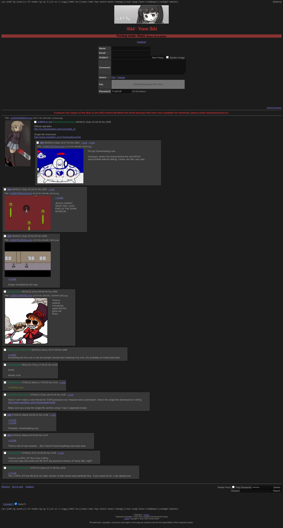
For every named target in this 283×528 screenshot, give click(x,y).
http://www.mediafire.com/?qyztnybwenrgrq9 (31, 405)
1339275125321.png (21, 242)
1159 (63, 470)
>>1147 (53, 418)
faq (96, 2)
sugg (64, 2)
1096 (64, 352)
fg (14, 2)
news (84, 2)
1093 (44, 238)
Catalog (29, 489)
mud (128, 2)
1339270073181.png (54, 149)
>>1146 (62, 385)
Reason (235, 493)
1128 (54, 367)
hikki (71, 2)
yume (19, 2)
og (40, 2)
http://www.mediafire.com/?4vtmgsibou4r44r (57, 139)
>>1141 (12, 422)
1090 (108, 124)
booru (142, 2)
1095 (55, 294)
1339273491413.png (21, 196)
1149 (53, 455)
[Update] (7, 506)
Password (246, 490)
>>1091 (59, 200)
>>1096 (92, 146)
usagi (134, 2)
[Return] (149, 36)
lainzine (173, 2)
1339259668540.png (21, 120)
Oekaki (121, 80)
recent (103, 2)
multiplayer (152, 2)
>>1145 (12, 425)
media (35, 2)
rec (77, 2)
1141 (55, 385)
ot (52, 2)
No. (104, 124)
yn (4, 2)
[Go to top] (17, 489)
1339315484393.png (21, 298)
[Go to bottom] (160, 36)
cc (56, 2)
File (113, 80)
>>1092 (84, 146)
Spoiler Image (177, 57)
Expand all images (274, 110)
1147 (45, 438)
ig (44, 2)
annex (111, 2)
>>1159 (60, 456)
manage (119, 2)
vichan (146, 517)
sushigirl (164, 2)
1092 (44, 192)
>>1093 (51, 192)
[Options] (277, 2)
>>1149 (12, 475)
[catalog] (141, 42)
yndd (9, 2)
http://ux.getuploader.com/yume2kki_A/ (55, 131)
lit (29, 2)
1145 (63, 397)
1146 (45, 417)
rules (90, 2)
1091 (77, 145)
